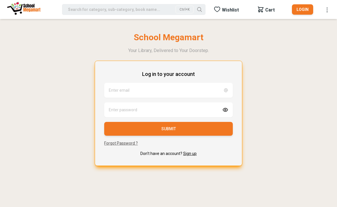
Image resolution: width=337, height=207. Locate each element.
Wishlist (230, 10)
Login (303, 9)
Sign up (190, 153)
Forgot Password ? (121, 143)
